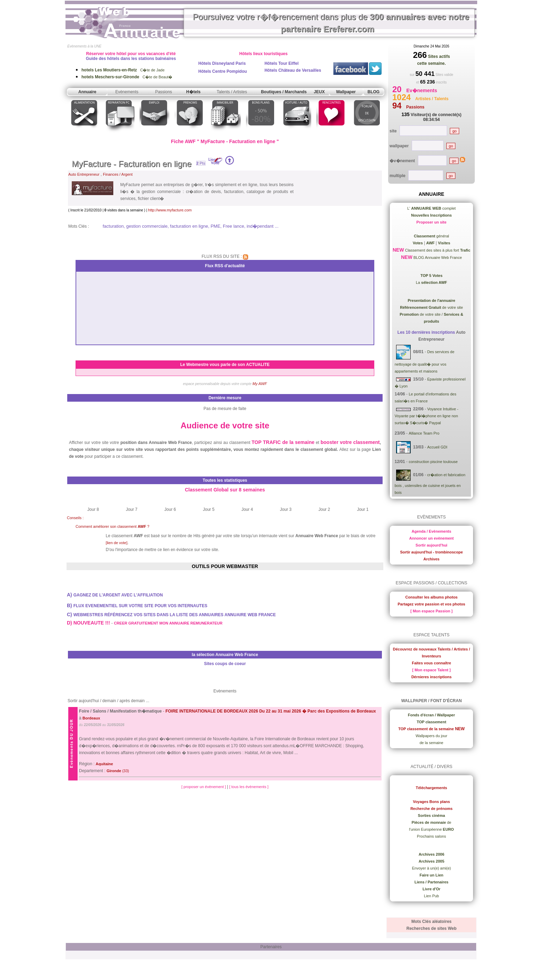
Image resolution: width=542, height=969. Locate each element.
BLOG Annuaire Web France (437, 257)
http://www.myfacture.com (170, 210)
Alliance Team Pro (424, 433)
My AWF (260, 384)
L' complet (431, 208)
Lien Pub (431, 896)
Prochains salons (431, 836)
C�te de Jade (123, 70)
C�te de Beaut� (126, 77)
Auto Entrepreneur (83, 174)
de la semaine (432, 743)
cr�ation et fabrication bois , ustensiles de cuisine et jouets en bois (430, 484)
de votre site (431, 307)
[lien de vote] (116, 543)
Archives (431, 559)
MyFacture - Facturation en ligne (131, 163)
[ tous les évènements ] (248, 787)
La (431, 282)
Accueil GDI (437, 447)
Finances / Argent (118, 174)
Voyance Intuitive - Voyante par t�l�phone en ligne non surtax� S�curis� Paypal (426, 416)
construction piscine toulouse (433, 462)
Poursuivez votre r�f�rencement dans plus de (331, 23)
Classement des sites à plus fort (437, 250)
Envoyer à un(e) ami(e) (431, 868)
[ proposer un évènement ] (204, 787)
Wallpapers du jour (431, 736)
